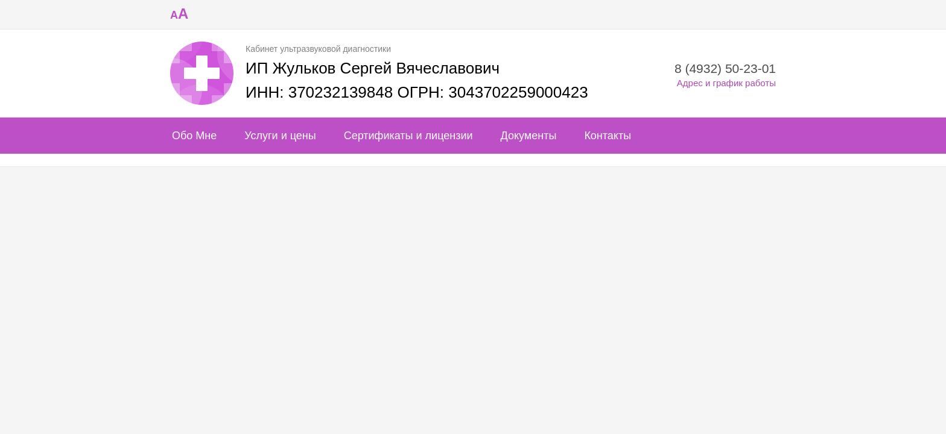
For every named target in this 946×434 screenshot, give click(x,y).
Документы (529, 136)
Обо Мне (194, 136)
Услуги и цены (280, 136)
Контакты (607, 136)
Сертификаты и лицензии (408, 136)
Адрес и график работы (726, 83)
